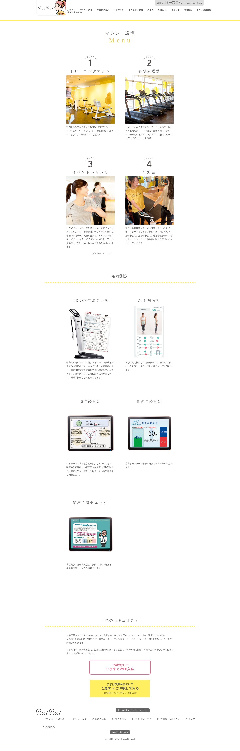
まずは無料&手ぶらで (120, 688)
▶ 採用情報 (48, 726)
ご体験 (150, 10)
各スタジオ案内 (135, 10)
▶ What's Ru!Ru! (53, 719)
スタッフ (175, 10)
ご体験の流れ (103, 10)
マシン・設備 (86, 10)
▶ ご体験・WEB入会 (168, 719)
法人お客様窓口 (74, 13)
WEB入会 (162, 10)
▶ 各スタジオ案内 (142, 719)
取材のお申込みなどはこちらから (133, 710)
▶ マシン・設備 (78, 719)
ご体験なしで (120, 667)
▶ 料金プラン (119, 719)
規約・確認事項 (204, 10)
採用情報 (188, 10)
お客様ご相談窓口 (120, 732)
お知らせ (71, 10)
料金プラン (119, 10)
